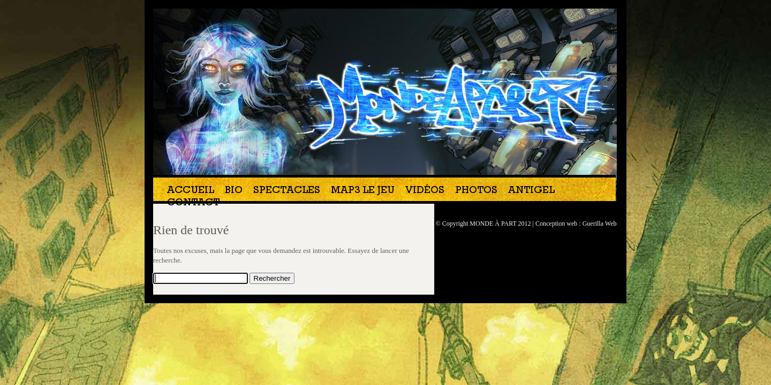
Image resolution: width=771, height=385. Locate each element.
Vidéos (424, 191)
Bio (234, 191)
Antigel (531, 191)
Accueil (190, 191)
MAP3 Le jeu (363, 191)
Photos (476, 191)
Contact (193, 203)
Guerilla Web (600, 223)
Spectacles (286, 191)
